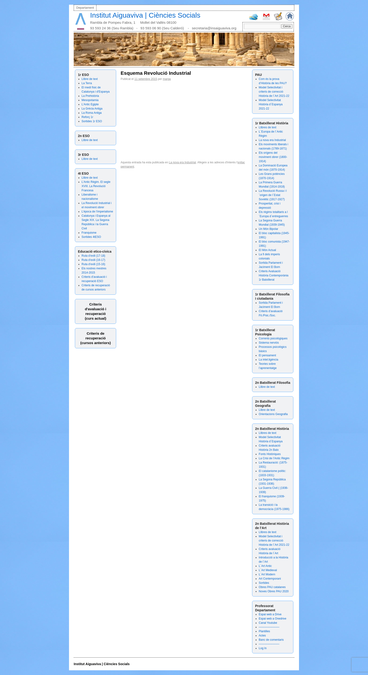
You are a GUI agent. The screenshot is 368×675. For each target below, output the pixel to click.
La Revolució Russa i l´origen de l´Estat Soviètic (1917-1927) (273, 195)
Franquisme (89, 232)
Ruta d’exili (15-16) (93, 264)
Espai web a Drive (270, 614)
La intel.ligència (268, 359)
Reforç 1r (87, 117)
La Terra (87, 83)
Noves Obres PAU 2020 (274, 591)
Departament (85, 7)
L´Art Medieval (268, 570)
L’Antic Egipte (90, 104)
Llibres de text (267, 127)
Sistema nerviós (269, 342)
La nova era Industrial (272, 140)
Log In (263, 648)
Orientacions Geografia (273, 414)
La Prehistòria (90, 96)
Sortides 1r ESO (92, 121)
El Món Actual (267, 250)
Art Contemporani (270, 578)
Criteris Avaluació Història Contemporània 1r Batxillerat (273, 275)
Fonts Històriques (270, 454)
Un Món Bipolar (268, 229)
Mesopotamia (90, 100)
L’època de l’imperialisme (97, 211)
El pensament (267, 355)
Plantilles (264, 631)
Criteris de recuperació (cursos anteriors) (95, 338)
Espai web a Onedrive (272, 618)
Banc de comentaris (271, 639)
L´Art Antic (265, 566)
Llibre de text (90, 79)
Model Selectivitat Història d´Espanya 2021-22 (271, 104)
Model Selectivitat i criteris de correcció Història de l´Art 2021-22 (274, 92)
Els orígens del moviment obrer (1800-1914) (273, 157)
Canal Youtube (268, 622)
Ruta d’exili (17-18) (93, 255)
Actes (262, 635)
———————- (269, 627)
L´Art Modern (267, 574)
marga (167, 79)
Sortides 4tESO (91, 237)
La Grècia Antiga (92, 108)
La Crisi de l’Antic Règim (274, 458)
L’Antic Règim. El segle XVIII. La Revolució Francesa (96, 186)
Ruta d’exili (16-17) (93, 260)
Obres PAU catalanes (272, 587)
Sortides (264, 583)
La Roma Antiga (92, 112)
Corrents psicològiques (273, 338)
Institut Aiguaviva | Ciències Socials (145, 15)
